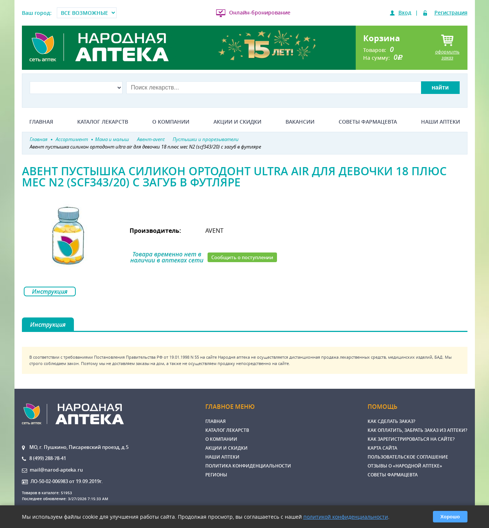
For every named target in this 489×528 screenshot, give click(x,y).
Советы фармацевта (368, 121)
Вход (404, 12)
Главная (41, 121)
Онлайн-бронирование (259, 12)
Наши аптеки (440, 121)
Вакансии (300, 121)
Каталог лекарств (102, 121)
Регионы (216, 475)
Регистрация (450, 12)
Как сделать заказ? (391, 421)
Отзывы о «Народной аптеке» (405, 466)
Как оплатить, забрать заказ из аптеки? (417, 430)
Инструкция (50, 291)
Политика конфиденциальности (248, 466)
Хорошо (450, 516)
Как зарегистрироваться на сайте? (411, 439)
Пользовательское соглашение (408, 457)
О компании (170, 121)
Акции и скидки (237, 121)
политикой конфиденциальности (345, 516)
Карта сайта (382, 448)
